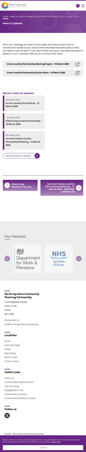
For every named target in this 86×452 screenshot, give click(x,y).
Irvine (7, 349)
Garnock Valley (12, 345)
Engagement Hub (13, 390)
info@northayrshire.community (21, 324)
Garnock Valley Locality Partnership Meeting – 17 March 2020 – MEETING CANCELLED (63, 187)
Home (5, 16)
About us (9, 378)
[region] (43, 443)
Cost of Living (11, 386)
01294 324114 (11, 320)
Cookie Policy (56, 442)
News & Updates (18, 16)
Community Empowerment (18, 382)
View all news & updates (23, 155)
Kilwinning (10, 353)
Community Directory (15, 394)
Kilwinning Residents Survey (17, 185)
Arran (7, 341)
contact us (15, 53)
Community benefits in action (20, 398)
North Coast (10, 357)
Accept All (43, 448)
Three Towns (11, 361)
